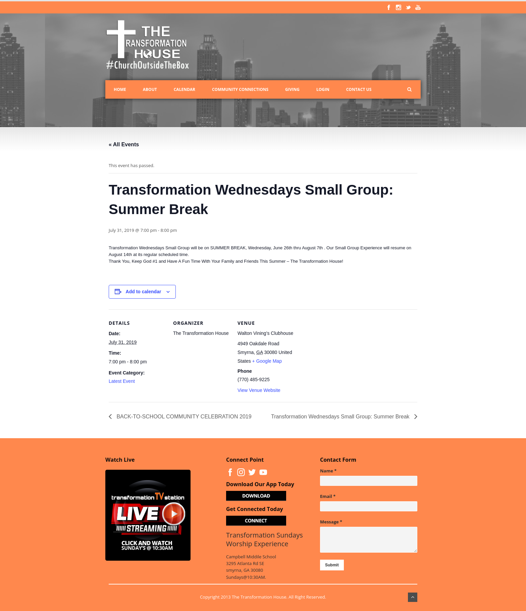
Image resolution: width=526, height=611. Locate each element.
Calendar (184, 89)
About (150, 89)
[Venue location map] (337, 355)
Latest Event (122, 381)
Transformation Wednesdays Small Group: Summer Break (341, 416)
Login (322, 89)
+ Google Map (267, 361)
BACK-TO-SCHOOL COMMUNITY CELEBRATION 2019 (183, 416)
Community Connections (240, 89)
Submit (332, 565)
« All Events (124, 144)
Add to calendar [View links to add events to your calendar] (143, 291)
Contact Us (359, 89)
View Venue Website (259, 390)
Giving (292, 89)
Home (120, 89)
